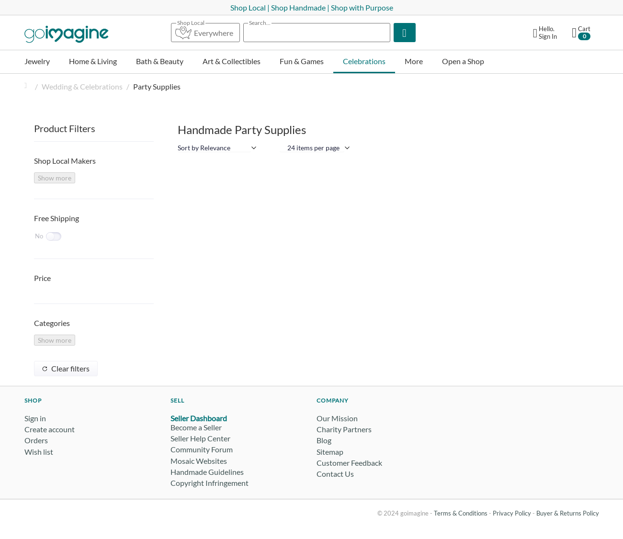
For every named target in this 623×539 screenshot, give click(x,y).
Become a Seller (196, 427)
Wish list (38, 451)
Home (28, 86)
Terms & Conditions (460, 513)
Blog (324, 440)
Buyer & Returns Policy (567, 513)
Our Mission (337, 418)
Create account (49, 429)
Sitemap (330, 451)
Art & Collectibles (232, 61)
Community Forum (201, 449)
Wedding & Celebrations (82, 86)
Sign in (35, 418)
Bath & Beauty (159, 61)
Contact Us (335, 473)
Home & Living (93, 61)
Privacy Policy (512, 513)
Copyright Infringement (209, 482)
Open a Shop (463, 61)
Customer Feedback (349, 462)
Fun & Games (302, 61)
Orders (36, 440)
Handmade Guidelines (207, 471)
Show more (54, 178)
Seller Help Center (200, 438)
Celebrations (364, 61)
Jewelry (37, 61)
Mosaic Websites (198, 460)
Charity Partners (344, 429)
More (414, 61)
